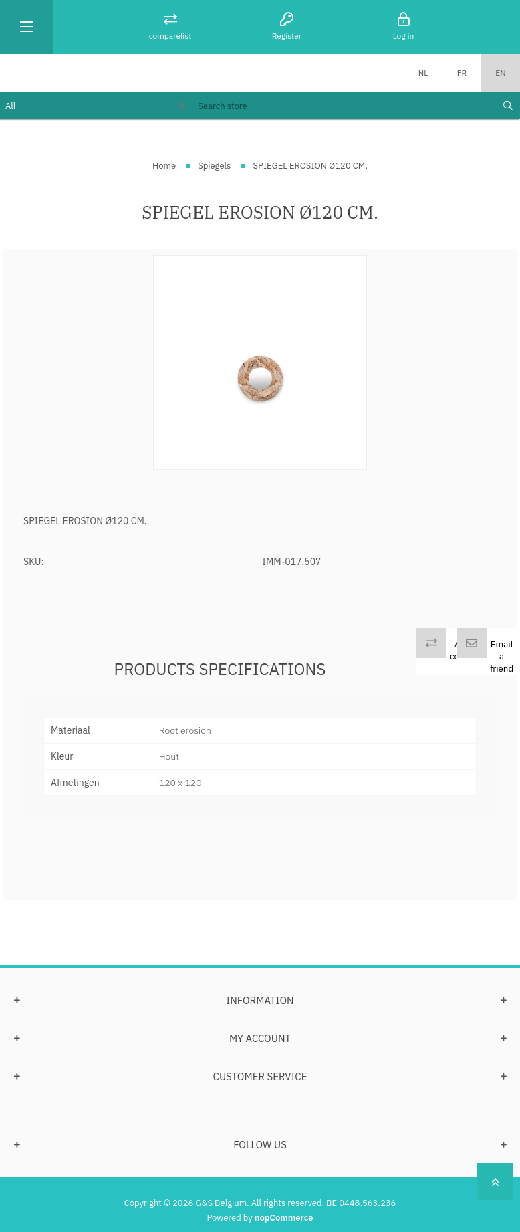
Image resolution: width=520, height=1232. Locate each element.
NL (423, 73)
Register (286, 36)
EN (500, 73)
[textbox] (342, 105)
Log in (403, 36)
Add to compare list (467, 656)
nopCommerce (284, 1217)
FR (462, 73)
